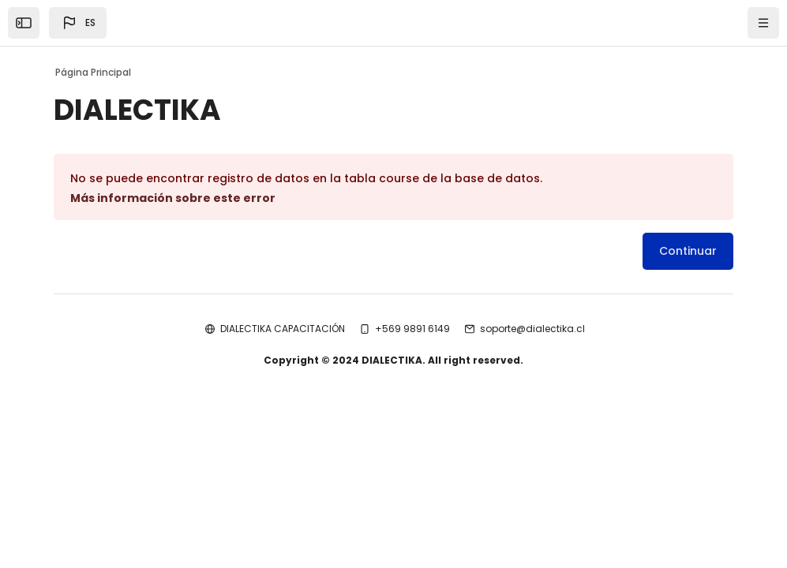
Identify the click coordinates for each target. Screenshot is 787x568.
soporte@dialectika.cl (532, 328)
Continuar (688, 251)
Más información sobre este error (172, 198)
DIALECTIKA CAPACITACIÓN (282, 328)
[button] (78, 23)
